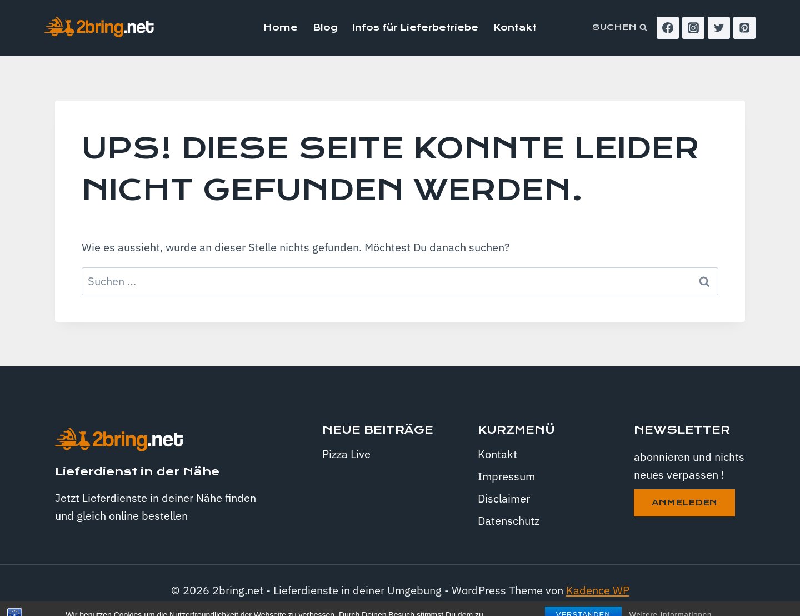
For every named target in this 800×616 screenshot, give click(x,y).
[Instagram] (693, 28)
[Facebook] (668, 28)
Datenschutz (508, 520)
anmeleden (684, 503)
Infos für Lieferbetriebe (415, 27)
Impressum (506, 476)
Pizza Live (346, 453)
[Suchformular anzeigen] (619, 27)
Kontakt (515, 27)
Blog (325, 27)
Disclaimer (504, 498)
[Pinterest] (744, 28)
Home (280, 27)
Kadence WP (597, 590)
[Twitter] (719, 28)
